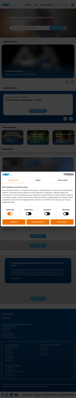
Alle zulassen (62, 222)
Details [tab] (38, 180)
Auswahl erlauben (38, 222)
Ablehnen (13, 222)
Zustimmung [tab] (13, 180)
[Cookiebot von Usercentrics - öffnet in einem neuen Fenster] (65, 174)
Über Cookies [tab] (63, 180)
